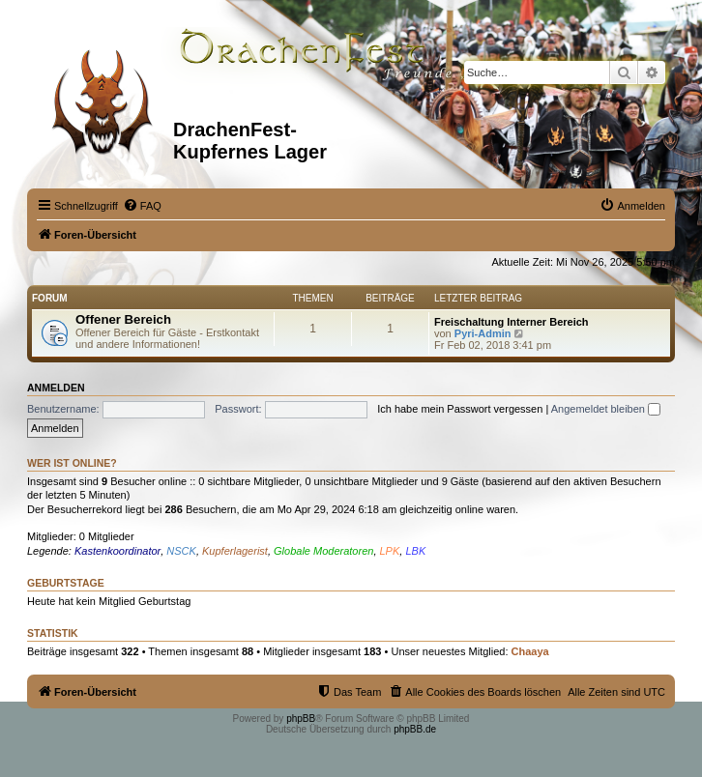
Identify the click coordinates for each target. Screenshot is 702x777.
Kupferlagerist (235, 551)
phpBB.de (415, 729)
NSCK (181, 551)
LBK (415, 551)
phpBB (300, 718)
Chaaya (530, 651)
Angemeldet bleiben (605, 409)
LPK (390, 551)
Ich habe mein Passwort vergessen (459, 409)
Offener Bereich (123, 319)
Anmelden (56, 387)
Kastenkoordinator (117, 551)
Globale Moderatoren (323, 551)
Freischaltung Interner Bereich (511, 322)
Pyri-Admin (483, 333)
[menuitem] (142, 205)
